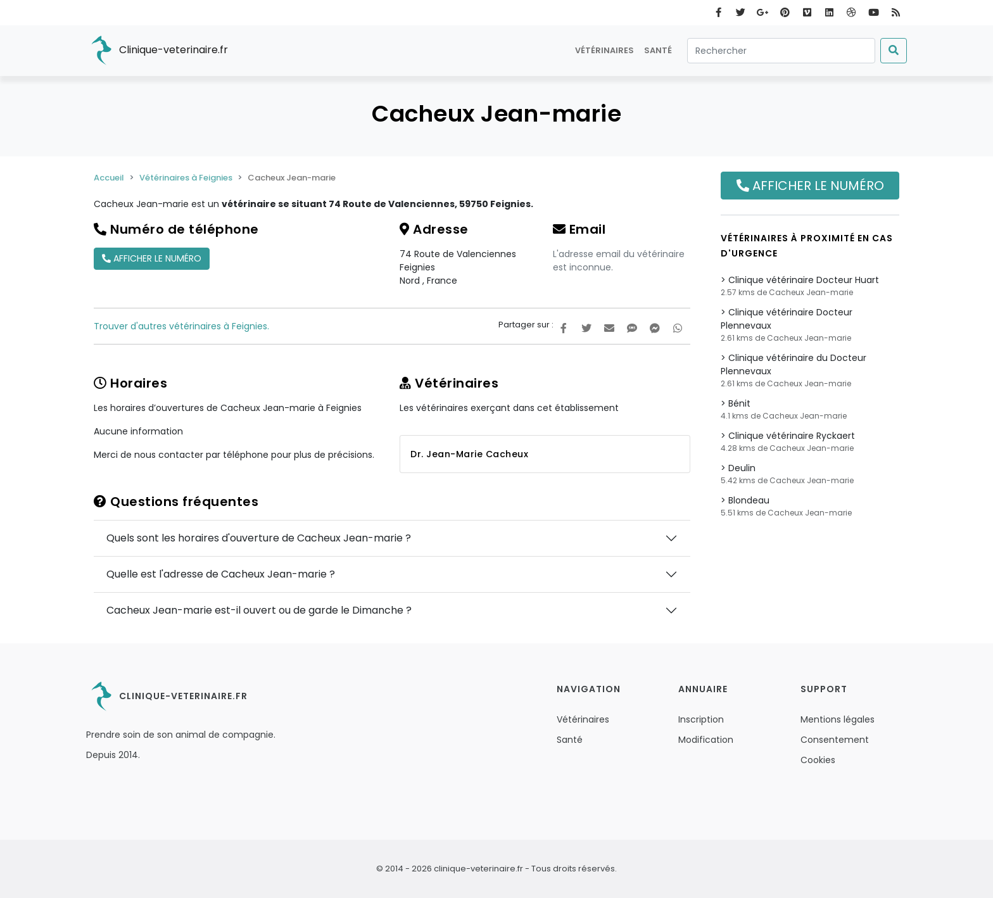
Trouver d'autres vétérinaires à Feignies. (181, 326)
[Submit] (893, 50)
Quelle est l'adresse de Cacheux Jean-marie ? (220, 574)
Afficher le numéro (151, 258)
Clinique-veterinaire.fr (157, 50)
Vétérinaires (604, 50)
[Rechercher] (781, 50)
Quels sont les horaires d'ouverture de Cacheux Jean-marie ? (258, 538)
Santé (658, 50)
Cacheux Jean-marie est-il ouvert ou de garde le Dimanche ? (259, 610)
